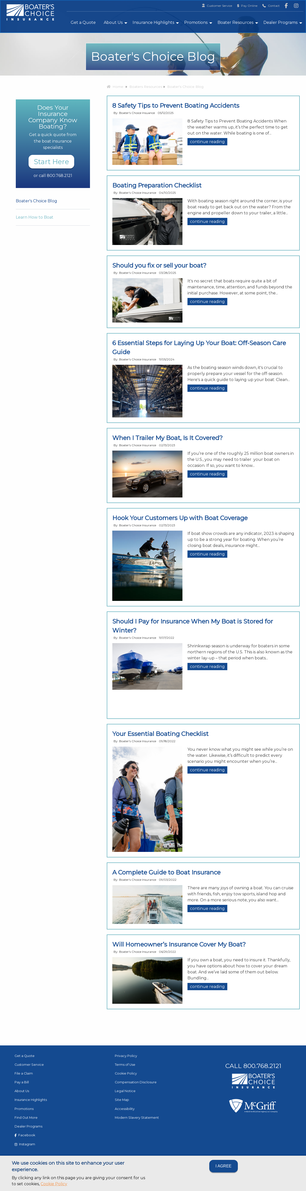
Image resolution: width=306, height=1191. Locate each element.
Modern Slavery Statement (137, 1117)
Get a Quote (83, 22)
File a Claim (24, 1073)
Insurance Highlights (153, 22)
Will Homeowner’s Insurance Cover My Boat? (179, 944)
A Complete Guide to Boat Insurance (166, 872)
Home (115, 87)
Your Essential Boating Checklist (160, 733)
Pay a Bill (22, 1082)
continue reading (207, 141)
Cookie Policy (54, 1183)
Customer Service (29, 1065)
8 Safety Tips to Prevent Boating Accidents (175, 105)
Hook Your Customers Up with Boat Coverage (180, 518)
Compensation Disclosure (136, 1082)
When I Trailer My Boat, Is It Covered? (167, 438)
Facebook (25, 1135)
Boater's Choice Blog (36, 201)
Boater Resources (235, 22)
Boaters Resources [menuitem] (145, 87)
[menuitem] (83, 22)
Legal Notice (125, 1091)
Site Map (122, 1100)
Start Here (51, 161)
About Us (113, 22)
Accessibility (125, 1109)
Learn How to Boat (34, 217)
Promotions (196, 22)
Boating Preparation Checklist (156, 185)
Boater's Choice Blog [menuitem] (185, 87)
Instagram (25, 1144)
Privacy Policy (126, 1056)
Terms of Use (125, 1065)
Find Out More (26, 1117)
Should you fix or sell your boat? (159, 265)
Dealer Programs (280, 22)
